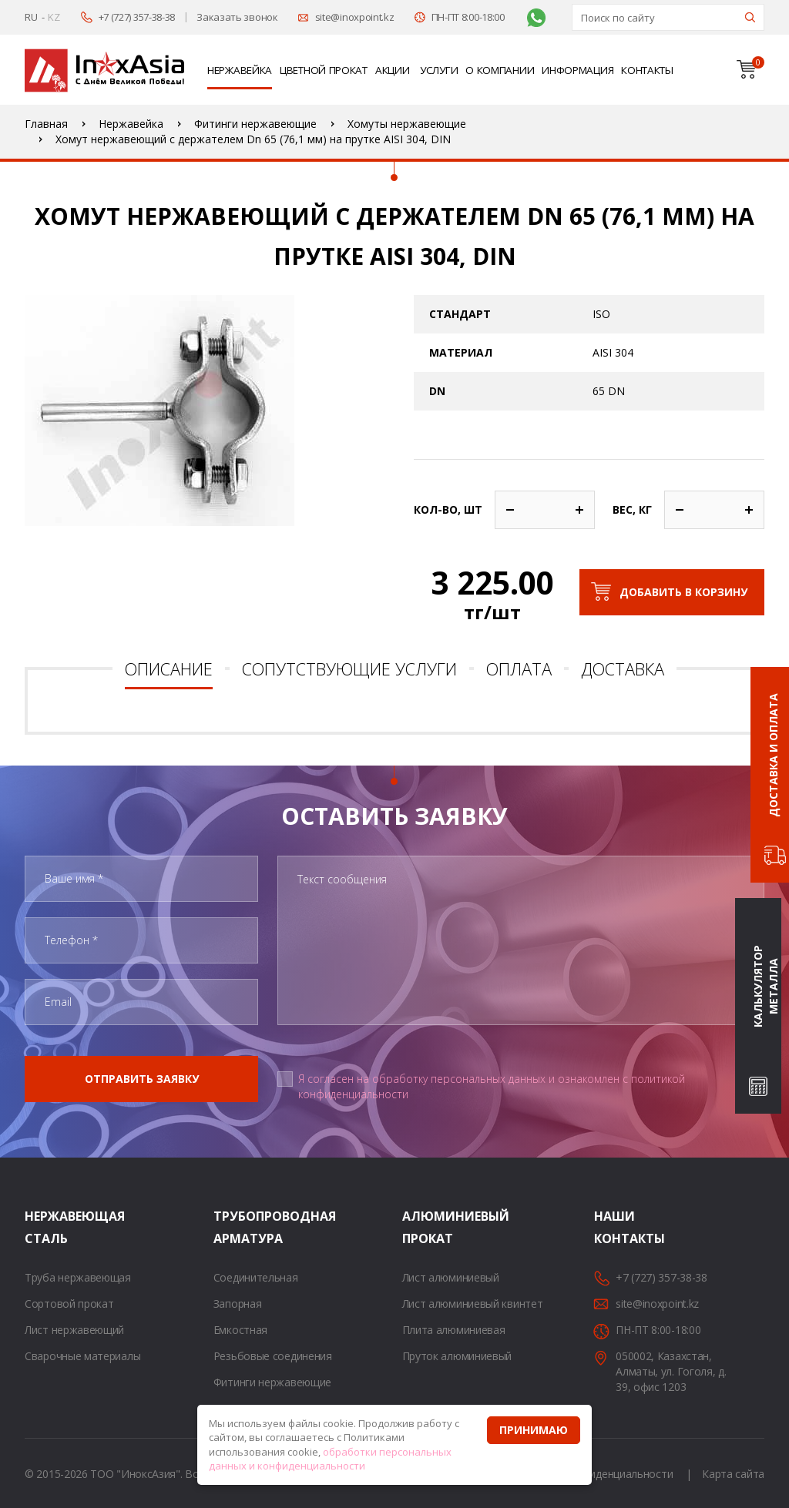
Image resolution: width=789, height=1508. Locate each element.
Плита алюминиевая (453, 1329)
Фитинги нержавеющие (272, 1382)
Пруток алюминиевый (457, 1356)
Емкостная (240, 1329)
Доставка (622, 668)
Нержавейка (239, 70)
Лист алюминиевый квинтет (472, 1303)
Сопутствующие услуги (349, 668)
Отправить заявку (142, 1078)
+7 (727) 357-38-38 (137, 17)
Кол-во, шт (448, 509)
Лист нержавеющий (74, 1329)
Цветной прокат (324, 70)
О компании (499, 70)
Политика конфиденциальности (592, 1473)
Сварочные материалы (82, 1356)
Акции (392, 70)
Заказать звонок (237, 17)
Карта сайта (733, 1473)
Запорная (237, 1303)
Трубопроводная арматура (232, 1227)
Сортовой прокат (69, 1303)
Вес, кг (632, 509)
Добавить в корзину (683, 592)
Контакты (647, 70)
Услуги (439, 70)
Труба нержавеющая (78, 1277)
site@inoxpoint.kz (354, 17)
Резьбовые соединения (272, 1356)
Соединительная (255, 1277)
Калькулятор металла (765, 987)
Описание (169, 668)
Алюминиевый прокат (421, 1227)
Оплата (519, 668)
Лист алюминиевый (450, 1277)
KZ (53, 17)
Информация (577, 70)
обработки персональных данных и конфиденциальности (330, 1459)
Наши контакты (613, 1227)
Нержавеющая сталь (44, 1227)
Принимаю (533, 1430)
